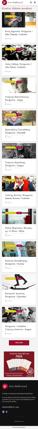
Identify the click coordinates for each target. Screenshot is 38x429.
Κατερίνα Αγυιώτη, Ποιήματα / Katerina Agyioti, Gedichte (15, 296)
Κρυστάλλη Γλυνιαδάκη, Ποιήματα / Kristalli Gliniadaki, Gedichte (17, 132)
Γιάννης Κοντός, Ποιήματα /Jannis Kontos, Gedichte (19, 197)
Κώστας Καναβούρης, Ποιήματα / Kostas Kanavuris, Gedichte (16, 263)
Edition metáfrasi (10, 16)
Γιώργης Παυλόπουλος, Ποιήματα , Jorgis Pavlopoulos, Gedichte (17, 99)
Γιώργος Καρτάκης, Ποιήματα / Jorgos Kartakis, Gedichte (15, 165)
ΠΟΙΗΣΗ (19, 49)
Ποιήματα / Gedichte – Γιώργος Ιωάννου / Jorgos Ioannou (18, 329)
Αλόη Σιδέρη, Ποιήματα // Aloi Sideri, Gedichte (18, 66)
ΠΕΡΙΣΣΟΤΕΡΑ (19, 342)
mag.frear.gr (11, 399)
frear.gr (22, 421)
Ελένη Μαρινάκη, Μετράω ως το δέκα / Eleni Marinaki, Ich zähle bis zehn (18, 233)
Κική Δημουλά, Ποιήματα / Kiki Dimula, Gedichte (19, 33)
